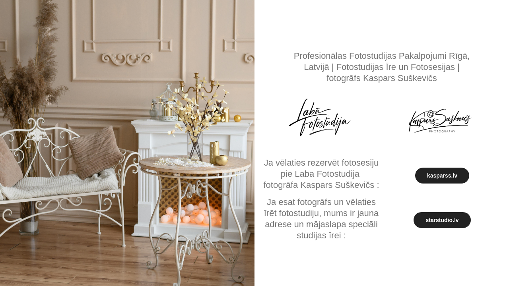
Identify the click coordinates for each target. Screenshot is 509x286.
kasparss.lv (442, 175)
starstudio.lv (441, 220)
